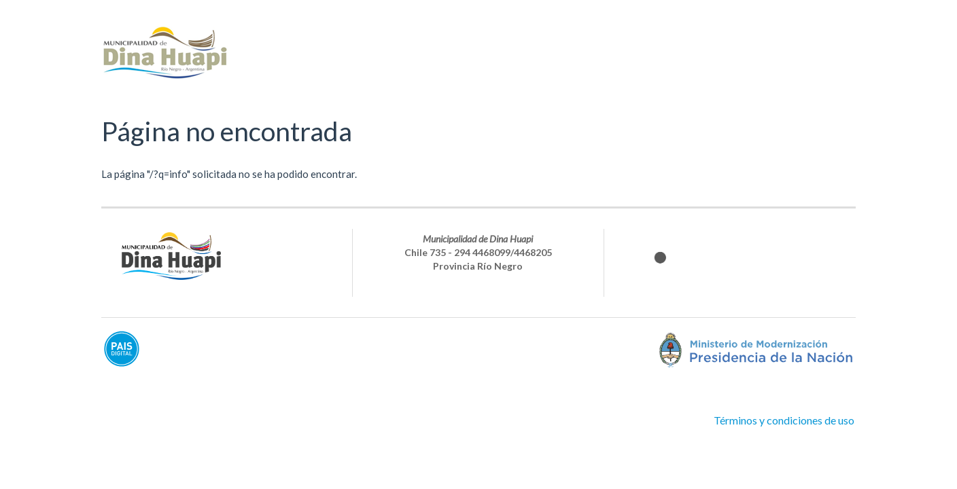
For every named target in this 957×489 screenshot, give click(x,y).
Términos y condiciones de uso (784, 420)
